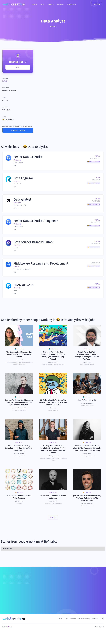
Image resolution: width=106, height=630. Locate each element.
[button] (61, 4)
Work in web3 (71, 4)
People (42, 4)
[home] (14, 4)
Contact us (95, 618)
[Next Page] (53, 517)
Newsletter (73, 618)
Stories (34, 4)
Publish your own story (84, 618)
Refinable (5, 81)
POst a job (96, 4)
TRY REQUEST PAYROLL (18, 130)
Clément (101, 627)
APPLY (18, 67)
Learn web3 (50, 4)
